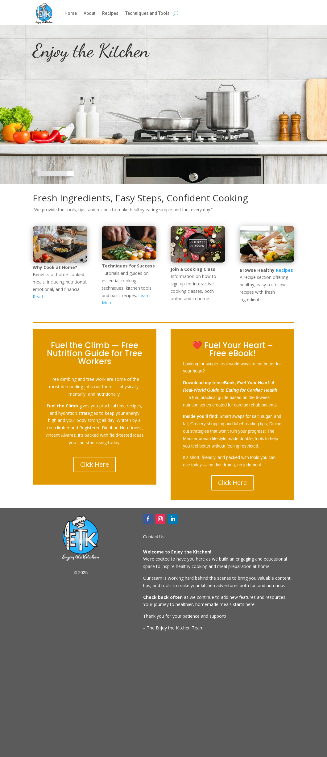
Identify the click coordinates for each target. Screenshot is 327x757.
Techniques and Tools (147, 13)
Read (38, 297)
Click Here (94, 464)
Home (70, 13)
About (89, 13)
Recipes (110, 13)
